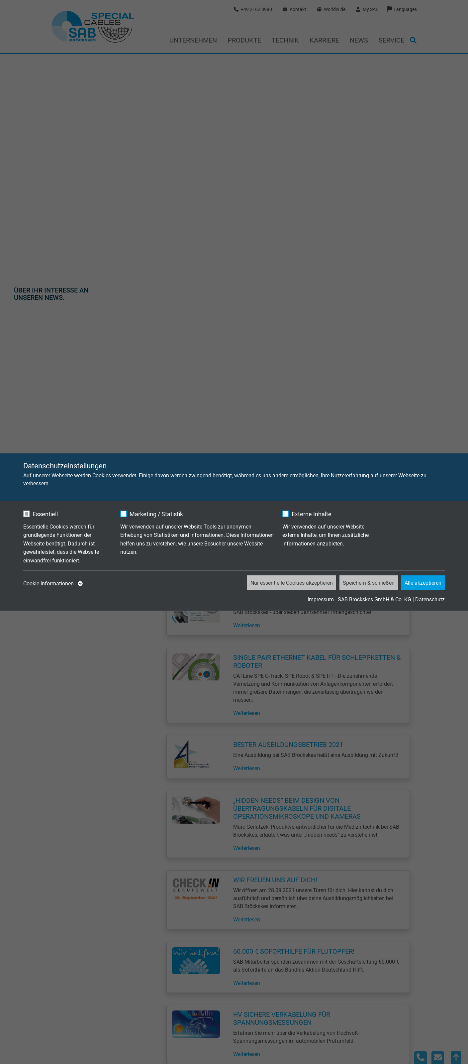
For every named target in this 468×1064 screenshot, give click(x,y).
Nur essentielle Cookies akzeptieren (291, 583)
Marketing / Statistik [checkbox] (156, 514)
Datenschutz (430, 599)
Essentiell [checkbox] (45, 514)
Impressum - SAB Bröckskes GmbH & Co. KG (359, 599)
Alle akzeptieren (423, 583)
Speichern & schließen (369, 583)
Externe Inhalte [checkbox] (311, 514)
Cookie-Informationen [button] (52, 583)
